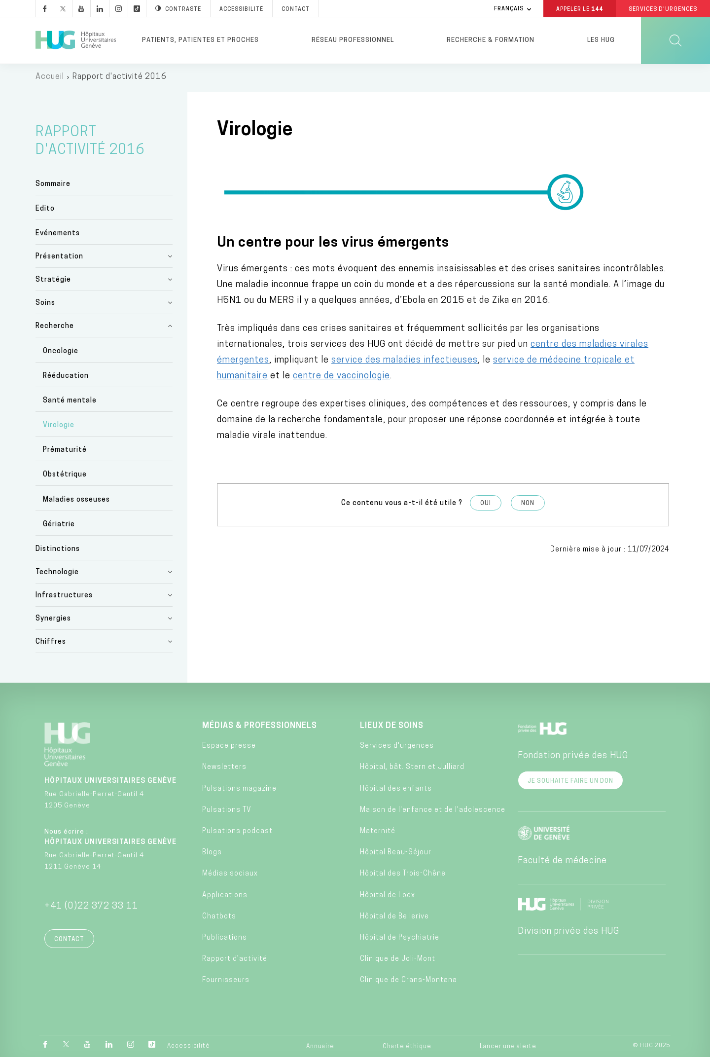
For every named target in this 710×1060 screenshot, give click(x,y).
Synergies (53, 620)
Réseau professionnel (353, 40)
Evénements (58, 236)
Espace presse (229, 748)
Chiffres (51, 644)
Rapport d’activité (234, 961)
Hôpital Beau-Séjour (395, 855)
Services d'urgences (397, 748)
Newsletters (224, 769)
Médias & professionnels (259, 728)
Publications (224, 940)
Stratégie (53, 282)
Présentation (59, 259)
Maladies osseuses (76, 502)
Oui (485, 506)
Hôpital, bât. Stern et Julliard (412, 769)
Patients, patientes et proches (200, 40)
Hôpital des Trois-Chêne (403, 876)
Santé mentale (70, 402)
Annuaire (320, 1049)
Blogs (212, 855)
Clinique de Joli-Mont (397, 961)
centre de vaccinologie (341, 378)
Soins (45, 305)
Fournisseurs (225, 983)
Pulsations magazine (239, 791)
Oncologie (60, 353)
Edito (45, 211)
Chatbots (219, 918)
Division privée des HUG (568, 933)
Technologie (57, 574)
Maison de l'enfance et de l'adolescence (432, 812)
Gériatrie (59, 526)
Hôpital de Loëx (387, 897)
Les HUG (601, 40)
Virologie (58, 428)
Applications (225, 897)
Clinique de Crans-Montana (408, 983)
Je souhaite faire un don (570, 783)
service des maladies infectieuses (404, 362)
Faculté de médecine (562, 863)
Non (527, 506)
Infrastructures (64, 597)
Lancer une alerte (508, 1049)
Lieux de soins (392, 728)
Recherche (55, 328)
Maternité (377, 833)
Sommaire (53, 186)
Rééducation (66, 378)
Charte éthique (407, 1049)
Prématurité (65, 452)
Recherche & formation (490, 40)
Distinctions (58, 551)
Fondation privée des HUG (573, 758)
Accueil (50, 79)
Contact (69, 942)
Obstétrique (65, 477)
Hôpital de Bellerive (394, 918)
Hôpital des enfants (396, 791)
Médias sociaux (230, 876)
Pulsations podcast (237, 833)
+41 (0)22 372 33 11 (91, 908)
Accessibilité (188, 1049)
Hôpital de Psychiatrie (399, 940)
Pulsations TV (226, 812)
